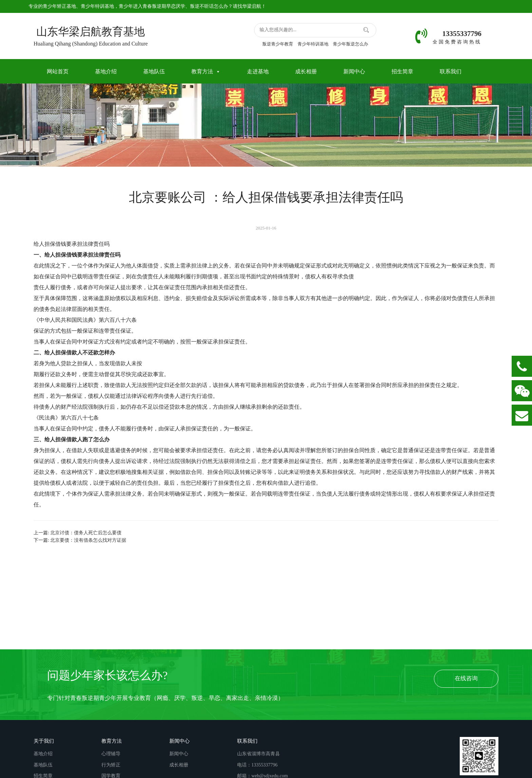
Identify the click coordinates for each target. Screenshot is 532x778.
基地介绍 (106, 71)
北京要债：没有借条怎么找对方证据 (88, 540)
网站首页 (58, 71)
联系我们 (450, 71)
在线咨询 (466, 678)
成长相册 (306, 71)
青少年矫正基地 (59, 6)
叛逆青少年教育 (277, 44)
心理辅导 (110, 753)
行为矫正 (110, 764)
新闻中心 (354, 71)
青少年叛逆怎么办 (350, 44)
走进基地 (258, 71)
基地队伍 (154, 71)
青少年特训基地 (97, 6)
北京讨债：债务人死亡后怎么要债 (85, 532)
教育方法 (206, 71)
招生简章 (402, 71)
